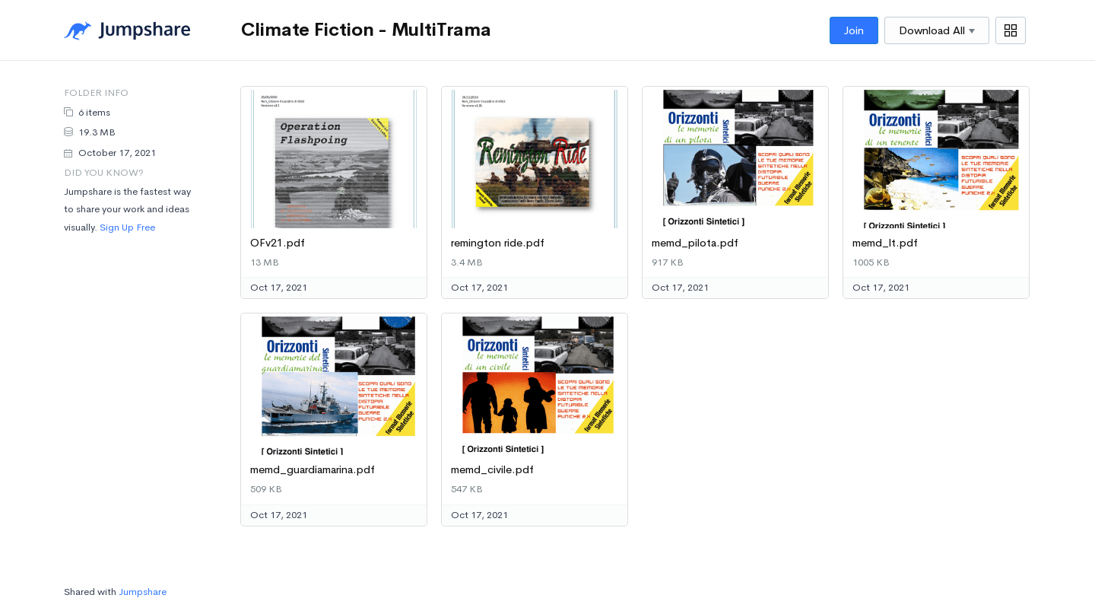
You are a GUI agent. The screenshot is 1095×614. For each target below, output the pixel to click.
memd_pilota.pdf (695, 243)
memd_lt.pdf (885, 243)
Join (854, 30)
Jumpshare (143, 591)
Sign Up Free (127, 227)
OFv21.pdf (277, 243)
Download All (937, 30)
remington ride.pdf (497, 243)
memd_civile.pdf (492, 469)
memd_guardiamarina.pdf (312, 469)
